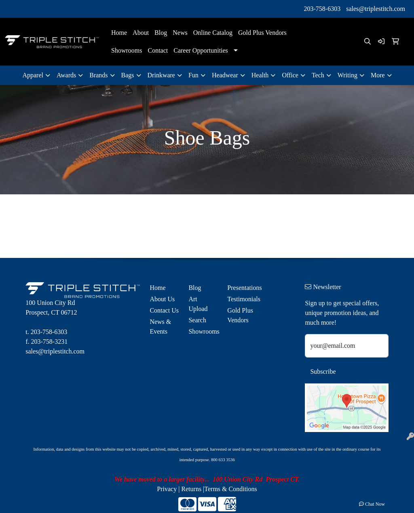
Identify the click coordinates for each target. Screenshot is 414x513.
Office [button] (290, 75)
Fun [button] (193, 75)
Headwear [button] (225, 75)
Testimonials (241, 299)
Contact (158, 50)
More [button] (378, 75)
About (141, 32)
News (180, 32)
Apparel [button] (32, 75)
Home (119, 32)
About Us (162, 299)
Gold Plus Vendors (262, 32)
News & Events (160, 326)
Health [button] (260, 75)
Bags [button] (127, 75)
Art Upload (197, 304)
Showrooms (126, 50)
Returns (191, 488)
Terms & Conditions (230, 488)
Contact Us (164, 310)
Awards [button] (66, 75)
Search (197, 320)
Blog (160, 32)
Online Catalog (212, 32)
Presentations (241, 287)
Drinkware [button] (161, 75)
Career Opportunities (200, 50)
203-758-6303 (322, 8)
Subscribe (323, 371)
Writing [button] (347, 75)
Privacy (167, 488)
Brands (98, 75)
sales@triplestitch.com (375, 8)
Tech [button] (318, 75)
